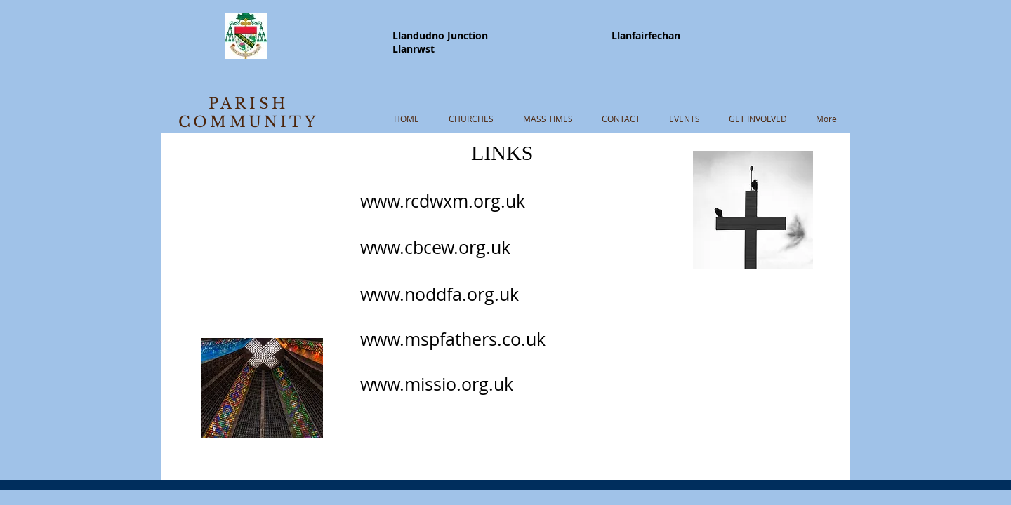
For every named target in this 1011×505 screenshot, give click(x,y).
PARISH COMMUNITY (248, 113)
